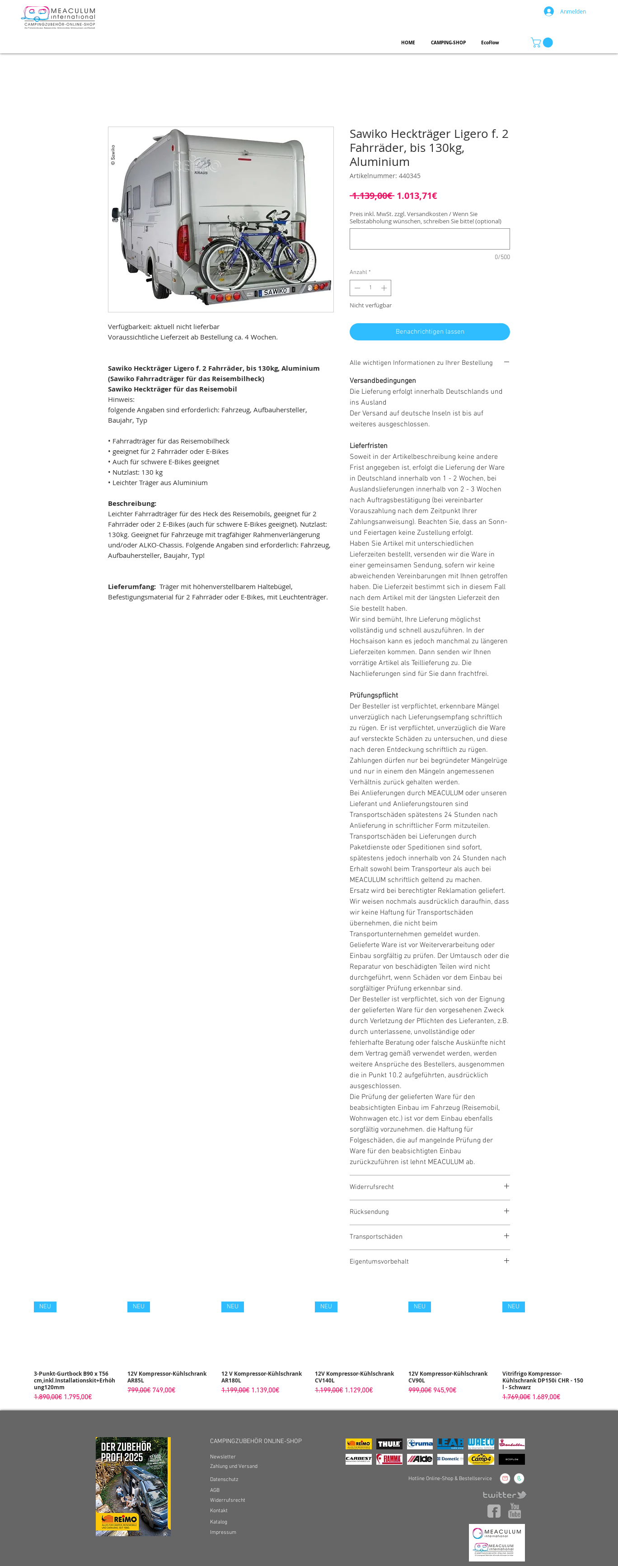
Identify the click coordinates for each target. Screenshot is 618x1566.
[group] (309, 1352)
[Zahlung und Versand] (236, 1467)
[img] (359, 1444)
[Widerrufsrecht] (228, 1501)
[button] (543, 42)
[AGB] (215, 1491)
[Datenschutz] (225, 1480)
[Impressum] (223, 1533)
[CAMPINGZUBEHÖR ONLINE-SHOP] (260, 1441)
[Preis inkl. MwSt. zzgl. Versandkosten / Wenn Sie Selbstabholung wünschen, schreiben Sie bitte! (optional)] (430, 238)
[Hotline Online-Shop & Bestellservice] (450, 1479)
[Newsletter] (223, 1457)
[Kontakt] (219, 1511)
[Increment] (384, 288)
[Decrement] (356, 288)
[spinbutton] (370, 288)
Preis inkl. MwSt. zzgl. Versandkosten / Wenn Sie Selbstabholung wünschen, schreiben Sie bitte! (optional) (425, 217)
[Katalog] (219, 1522)
